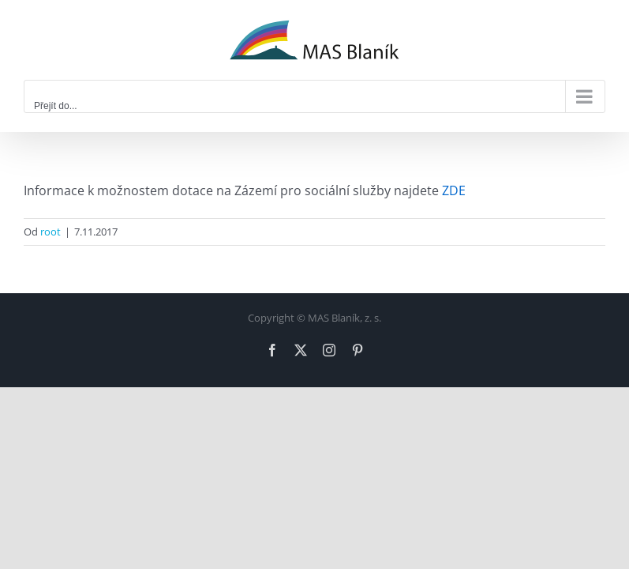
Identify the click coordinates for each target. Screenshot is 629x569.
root (50, 231)
